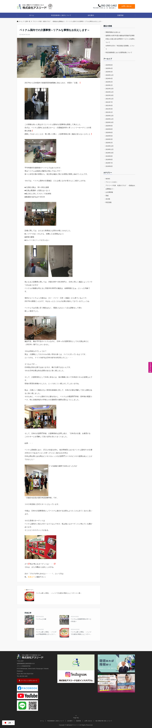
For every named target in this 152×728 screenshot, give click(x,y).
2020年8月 (109, 129)
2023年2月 (109, 82)
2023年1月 (109, 85)
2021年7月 (109, 102)
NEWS (108, 179)
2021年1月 (109, 112)
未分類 (108, 199)
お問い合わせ (126, 6)
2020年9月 (109, 126)
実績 (107, 195)
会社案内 (91, 15)
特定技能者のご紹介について (61, 15)
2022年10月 (109, 95)
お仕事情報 (109, 192)
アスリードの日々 (111, 182)
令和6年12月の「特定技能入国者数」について (120, 47)
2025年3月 (109, 72)
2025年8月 (109, 65)
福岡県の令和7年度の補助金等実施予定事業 (120, 35)
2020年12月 (109, 115)
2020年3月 (109, 139)
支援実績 (120, 15)
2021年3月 (109, 109)
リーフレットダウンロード (28, 680)
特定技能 (108, 202)
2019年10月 (109, 153)
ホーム (31, 15)
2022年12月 (109, 88)
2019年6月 (109, 166)
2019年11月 (109, 149)
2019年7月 (109, 163)
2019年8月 (109, 159)
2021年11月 (109, 99)
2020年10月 (109, 122)
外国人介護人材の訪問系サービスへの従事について (120, 40)
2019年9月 (109, 156)
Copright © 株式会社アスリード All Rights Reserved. (76, 725)
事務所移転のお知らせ (113, 32)
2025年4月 (109, 68)
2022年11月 (109, 92)
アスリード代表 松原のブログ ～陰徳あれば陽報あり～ (120, 187)
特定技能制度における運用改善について (119, 52)
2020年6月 (109, 132)
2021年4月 (109, 105)
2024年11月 (109, 75)
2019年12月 (109, 146)
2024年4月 (109, 78)
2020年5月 (109, 136)
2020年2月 (109, 142)
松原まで (31, 577)
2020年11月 (109, 119)
